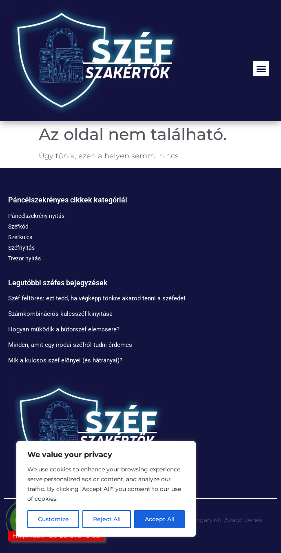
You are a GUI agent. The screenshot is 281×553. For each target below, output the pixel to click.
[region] (106, 489)
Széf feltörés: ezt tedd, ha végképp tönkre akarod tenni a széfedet (97, 298)
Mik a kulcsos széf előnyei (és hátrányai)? (65, 360)
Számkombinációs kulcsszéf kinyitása (60, 314)
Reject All (107, 519)
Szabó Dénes (244, 520)
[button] (261, 69)
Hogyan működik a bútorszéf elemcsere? (63, 329)
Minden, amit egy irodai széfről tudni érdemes (70, 345)
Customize (53, 519)
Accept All (160, 519)
